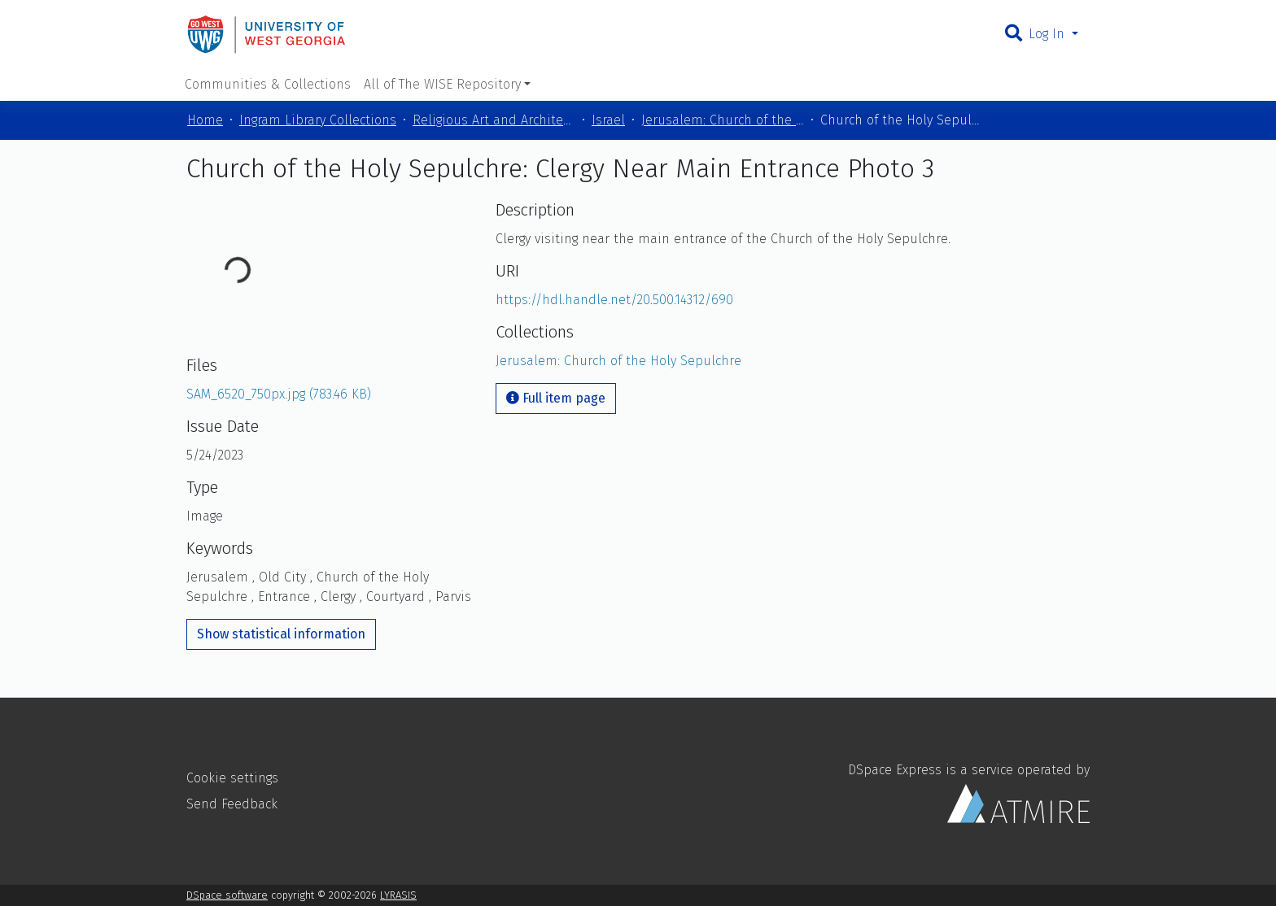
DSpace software (227, 895)
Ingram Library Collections (317, 120)
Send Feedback (231, 804)
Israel (608, 120)
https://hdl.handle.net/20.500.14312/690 (614, 299)
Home (205, 120)
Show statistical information (281, 634)
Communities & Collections (268, 84)
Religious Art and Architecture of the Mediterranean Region (494, 120)
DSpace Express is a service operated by (969, 792)
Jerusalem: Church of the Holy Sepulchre (722, 120)
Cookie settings (232, 778)
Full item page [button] (555, 398)
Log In (1048, 33)
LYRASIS (398, 895)
